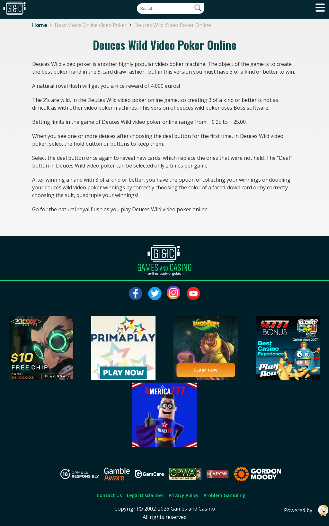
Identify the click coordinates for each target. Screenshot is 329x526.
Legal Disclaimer (145, 495)
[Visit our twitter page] (154, 293)
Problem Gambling (224, 495)
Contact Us (109, 495)
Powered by (306, 510)
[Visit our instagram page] (174, 293)
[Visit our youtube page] (193, 293)
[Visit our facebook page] (135, 293)
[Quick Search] (170, 8)
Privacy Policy (184, 495)
